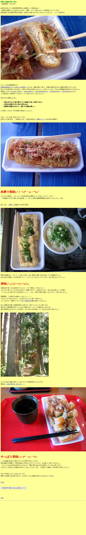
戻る (2, 498)
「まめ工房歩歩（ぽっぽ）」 (14, 384)
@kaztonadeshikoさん (41, 91)
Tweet (2, 482)
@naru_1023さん (17, 91)
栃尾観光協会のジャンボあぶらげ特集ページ (15, 87)
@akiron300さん (29, 91)
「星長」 (11, 204)
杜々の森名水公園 (27, 300)
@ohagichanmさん (55, 91)
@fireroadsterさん (67, 91)
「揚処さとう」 (40, 119)
